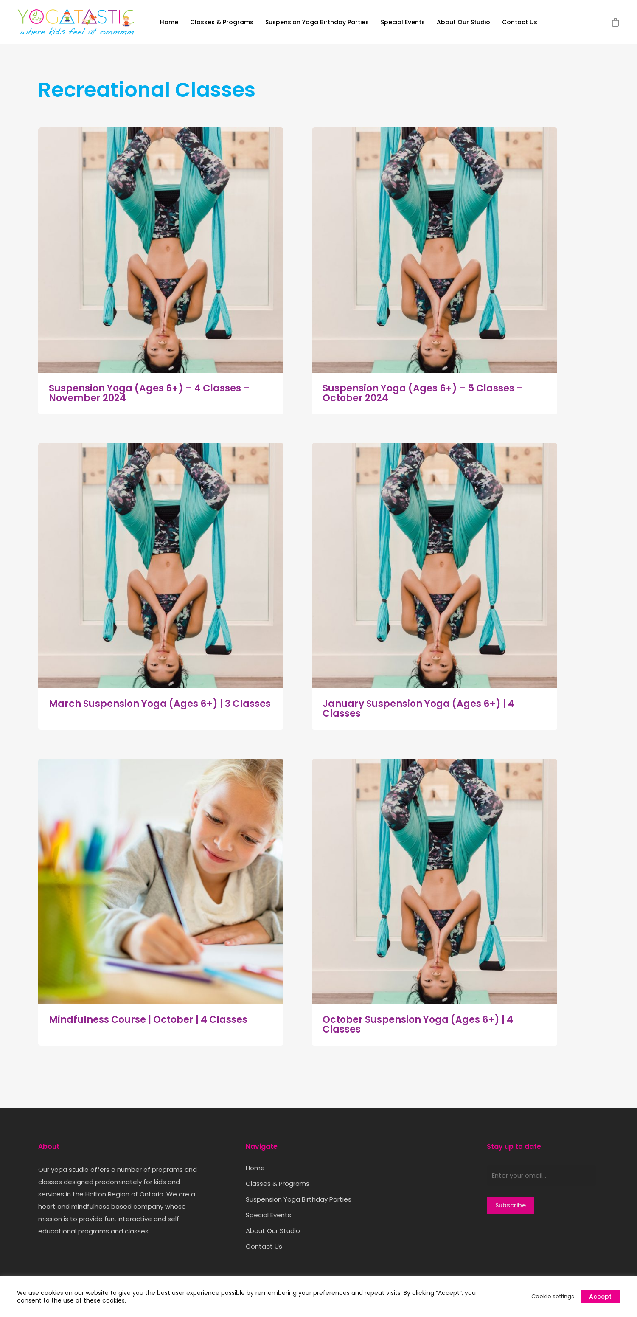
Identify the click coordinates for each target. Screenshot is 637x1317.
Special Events (403, 22)
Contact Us (519, 22)
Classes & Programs (221, 22)
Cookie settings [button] (552, 1296)
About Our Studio (463, 22)
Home (169, 22)
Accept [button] (600, 1296)
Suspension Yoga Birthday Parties (317, 22)
